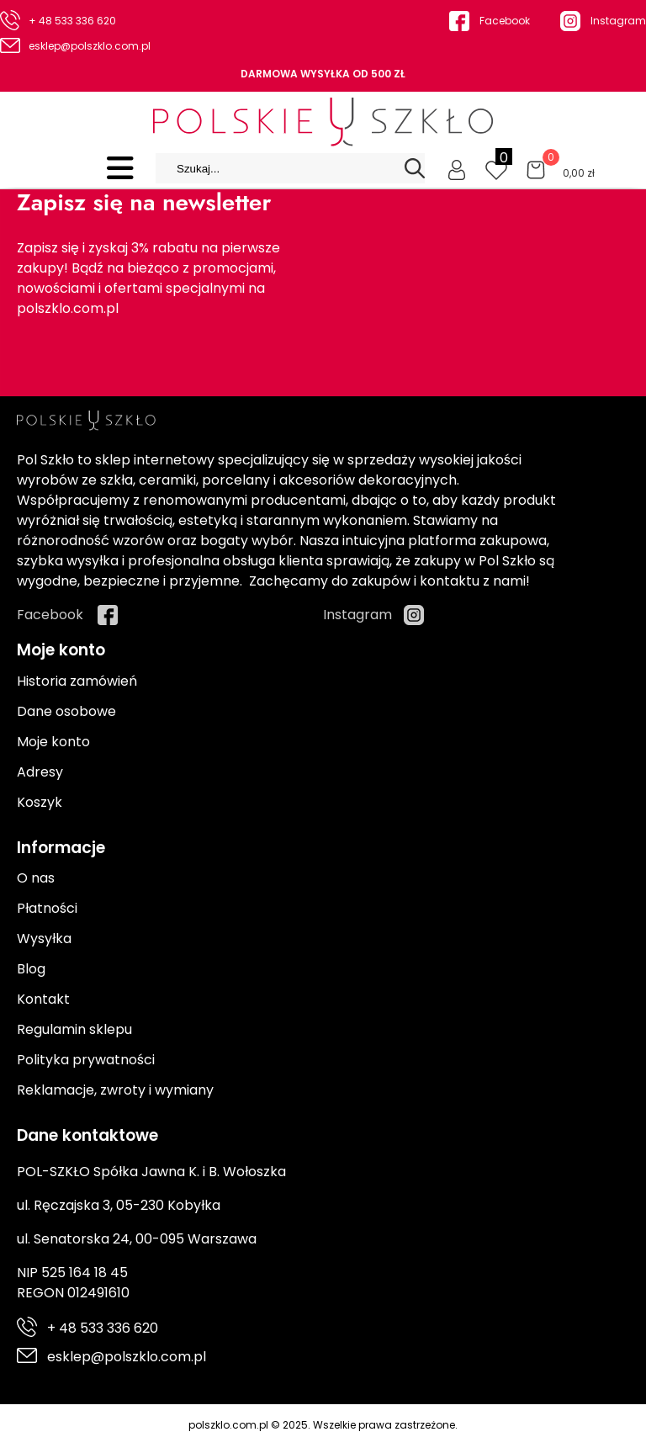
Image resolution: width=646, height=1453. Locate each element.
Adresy (40, 772)
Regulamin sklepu (74, 1029)
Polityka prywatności (86, 1059)
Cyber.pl (601, 1442)
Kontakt (43, 999)
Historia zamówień (77, 681)
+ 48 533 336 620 (72, 20)
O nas (36, 878)
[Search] (415, 168)
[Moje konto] (457, 168)
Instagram (618, 20)
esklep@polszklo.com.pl (90, 46)
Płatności (47, 908)
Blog (31, 968)
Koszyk (39, 802)
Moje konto (53, 741)
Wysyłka (44, 938)
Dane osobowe (66, 711)
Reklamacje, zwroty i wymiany (115, 1090)
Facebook (504, 20)
